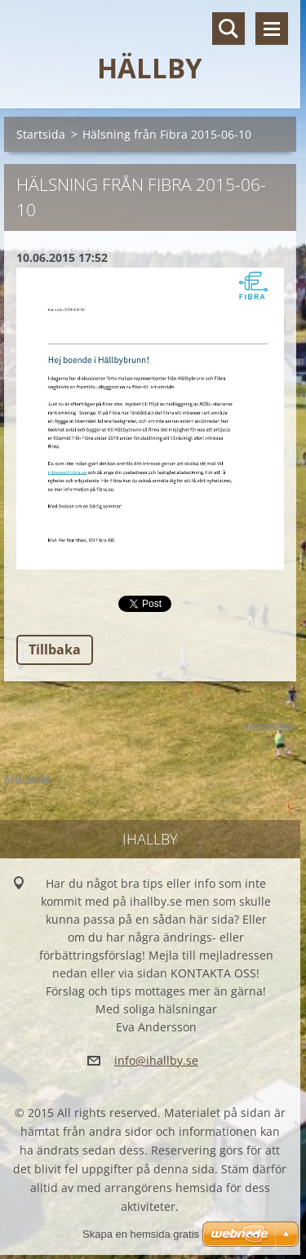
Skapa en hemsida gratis (140, 1234)
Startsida (40, 134)
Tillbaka (55, 649)
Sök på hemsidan (228, 28)
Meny (271, 28)
